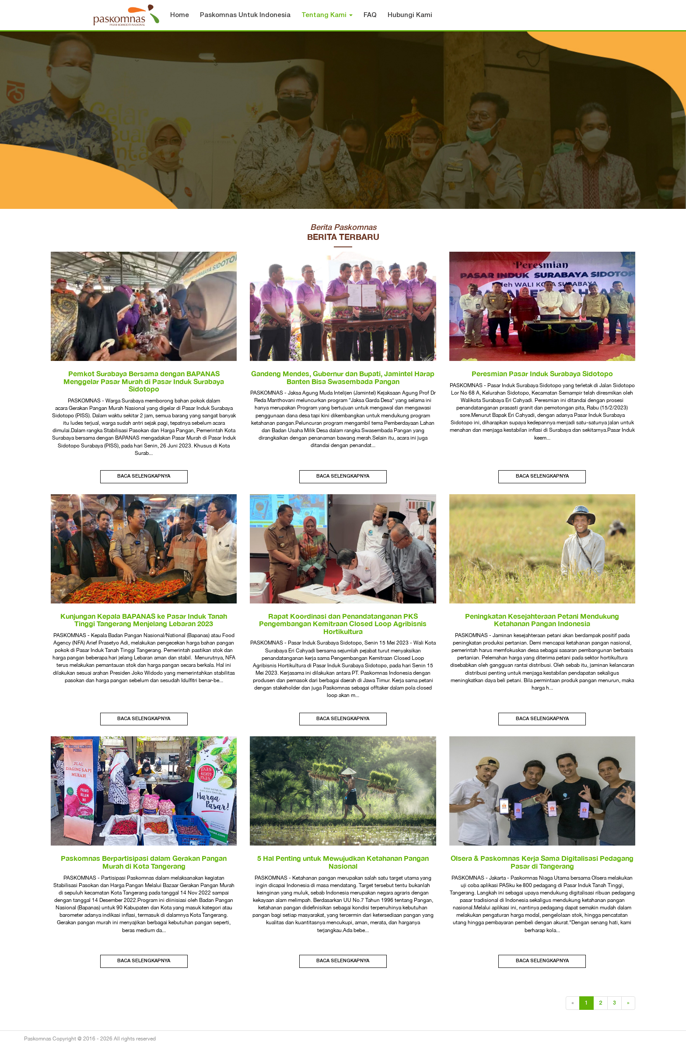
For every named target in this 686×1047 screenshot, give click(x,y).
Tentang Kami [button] (327, 15)
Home (179, 15)
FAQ (370, 15)
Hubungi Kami (410, 15)
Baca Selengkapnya (143, 476)
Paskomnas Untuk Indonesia (245, 15)
